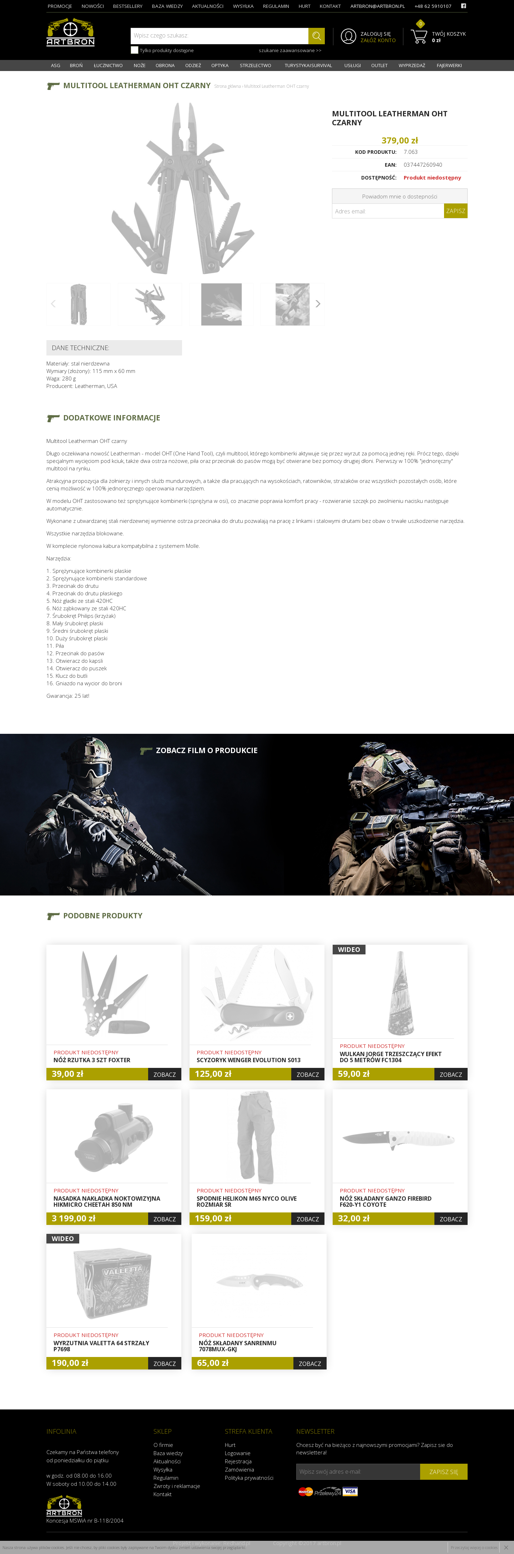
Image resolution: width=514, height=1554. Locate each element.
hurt (305, 6)
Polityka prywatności (249, 1477)
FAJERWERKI (449, 65)
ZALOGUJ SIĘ (376, 34)
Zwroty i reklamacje (176, 1485)
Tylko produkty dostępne (162, 50)
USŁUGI (352, 65)
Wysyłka (162, 1469)
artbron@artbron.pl (378, 6)
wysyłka (243, 6)
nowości (93, 6)
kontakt (330, 6)
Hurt (230, 1444)
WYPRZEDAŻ (412, 65)
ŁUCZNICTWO (108, 65)
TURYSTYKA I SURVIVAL (308, 65)
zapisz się (443, 1472)
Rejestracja (238, 1461)
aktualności (207, 6)
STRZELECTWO (255, 65)
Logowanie (238, 1453)
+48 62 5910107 (433, 6)
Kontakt (162, 1494)
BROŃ (76, 65)
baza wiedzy (167, 6)
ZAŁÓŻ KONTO (378, 40)
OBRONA (165, 65)
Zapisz (455, 211)
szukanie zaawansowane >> (290, 50)
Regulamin (165, 1477)
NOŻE (140, 65)
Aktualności (167, 1461)
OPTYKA (219, 65)
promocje (60, 6)
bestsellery (127, 6)
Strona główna (227, 86)
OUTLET (379, 65)
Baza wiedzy (168, 1453)
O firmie (163, 1444)
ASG (55, 65)
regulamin (276, 6)
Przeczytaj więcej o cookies (474, 1547)
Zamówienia (239, 1469)
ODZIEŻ (193, 65)
